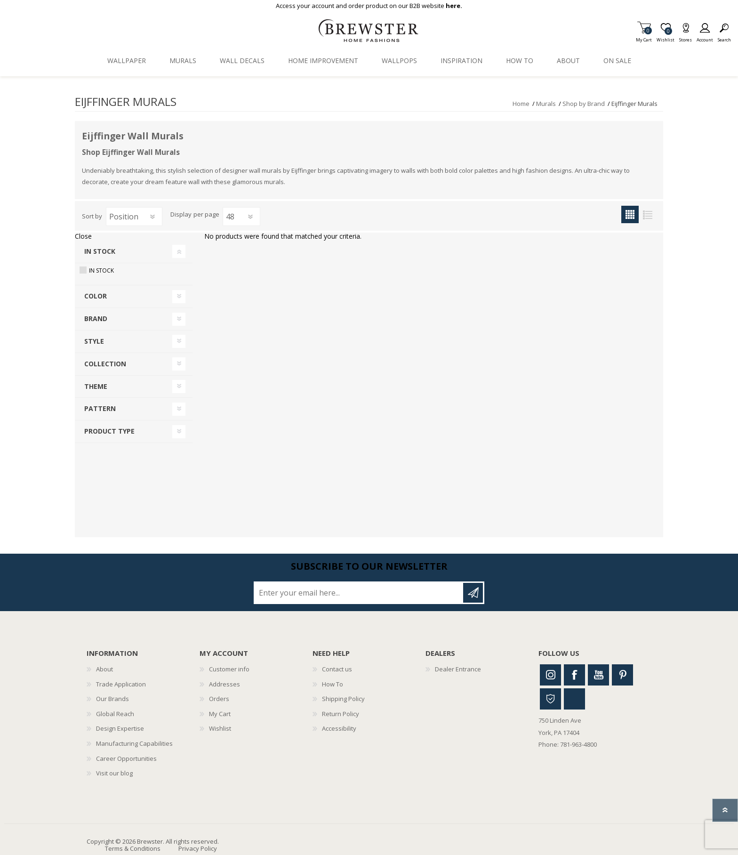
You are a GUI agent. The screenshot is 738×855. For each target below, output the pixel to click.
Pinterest (622, 675)
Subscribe (473, 593)
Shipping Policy (343, 698)
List (647, 214)
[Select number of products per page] (241, 216)
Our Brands (112, 698)
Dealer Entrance (458, 669)
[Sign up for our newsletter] (359, 593)
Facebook (574, 675)
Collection (105, 363)
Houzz (550, 699)
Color (95, 295)
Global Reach (115, 714)
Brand (95, 318)
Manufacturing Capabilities (134, 743)
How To (332, 684)
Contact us (337, 669)
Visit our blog (114, 773)
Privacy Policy (197, 848)
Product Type (109, 431)
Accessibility (339, 728)
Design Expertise (120, 728)
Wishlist (220, 728)
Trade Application (121, 684)
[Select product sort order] (134, 216)
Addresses (224, 684)
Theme (95, 386)
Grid (630, 214)
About (104, 669)
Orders (219, 698)
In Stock (99, 251)
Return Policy (340, 714)
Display (181, 214)
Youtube (598, 675)
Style (94, 341)
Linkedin (574, 699)
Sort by (92, 216)
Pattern (100, 408)
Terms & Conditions (132, 848)
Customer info (229, 669)
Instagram (550, 675)
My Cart (220, 714)
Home (521, 103)
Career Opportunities (126, 758)
